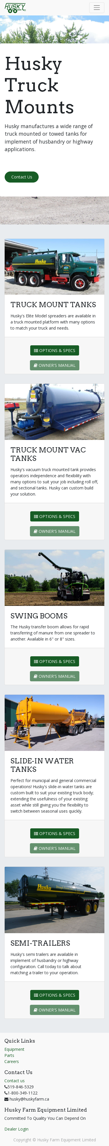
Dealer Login (16, 1129)
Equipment (14, 1049)
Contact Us (21, 177)
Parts (9, 1055)
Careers (11, 1061)
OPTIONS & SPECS (54, 350)
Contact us (14, 1080)
